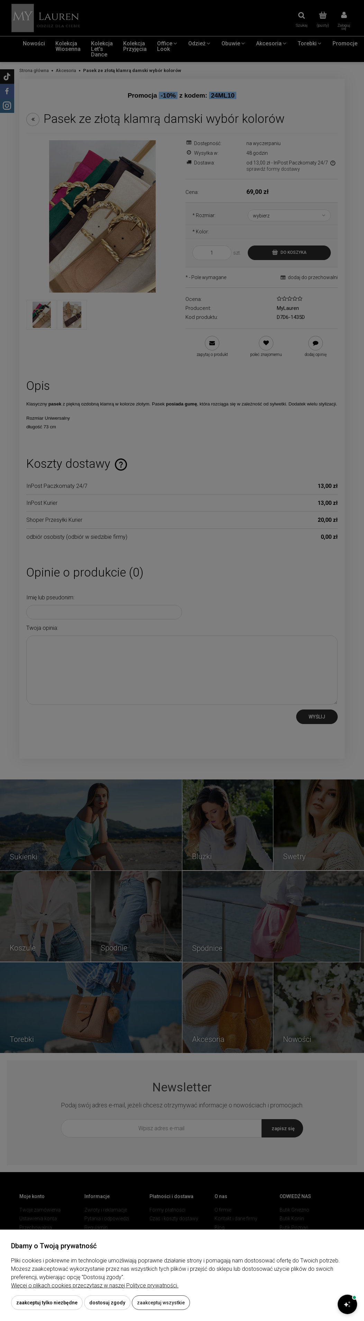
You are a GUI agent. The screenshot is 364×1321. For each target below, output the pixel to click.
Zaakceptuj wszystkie (161, 1302)
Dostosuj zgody (107, 1302)
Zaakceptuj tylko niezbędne (47, 1302)
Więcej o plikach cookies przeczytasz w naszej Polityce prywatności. (95, 1285)
